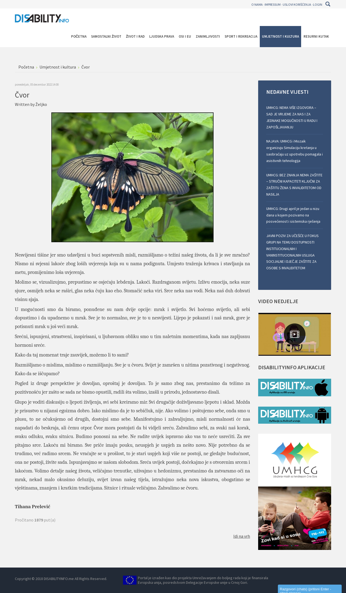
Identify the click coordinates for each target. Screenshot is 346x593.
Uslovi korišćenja (297, 4)
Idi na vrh (241, 536)
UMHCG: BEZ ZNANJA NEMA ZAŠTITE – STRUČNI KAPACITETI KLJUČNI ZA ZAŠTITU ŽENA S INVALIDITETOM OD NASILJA (294, 185)
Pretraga (327, 4)
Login (317, 4)
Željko (41, 104)
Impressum (273, 4)
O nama (257, 4)
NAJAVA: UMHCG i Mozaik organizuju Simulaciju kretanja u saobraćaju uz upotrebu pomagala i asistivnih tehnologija (294, 151)
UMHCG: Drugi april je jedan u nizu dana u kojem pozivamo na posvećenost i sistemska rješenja (293, 215)
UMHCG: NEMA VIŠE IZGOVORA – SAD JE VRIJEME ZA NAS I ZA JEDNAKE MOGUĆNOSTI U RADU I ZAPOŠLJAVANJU (291, 117)
